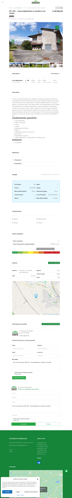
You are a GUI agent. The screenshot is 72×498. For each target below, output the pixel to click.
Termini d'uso (17, 373)
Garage (16, 222)
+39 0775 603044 (25, 332)
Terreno (40, 222)
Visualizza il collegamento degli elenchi (50, 323)
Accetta (7, 492)
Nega (18, 492)
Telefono (39, 344)
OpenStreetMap (51, 313)
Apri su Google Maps (54, 262)
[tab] (57, 27)
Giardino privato (42, 218)
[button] (37, 479)
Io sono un (40, 351)
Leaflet (45, 313)
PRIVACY (22, 495)
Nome (13, 344)
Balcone (16, 218)
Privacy (11, 448)
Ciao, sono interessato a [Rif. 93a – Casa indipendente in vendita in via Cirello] (36, 365)
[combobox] (48, 354)
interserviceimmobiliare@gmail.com (19, 444)
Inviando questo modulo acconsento (36, 372)
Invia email (23, 423)
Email (13, 351)
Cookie (10, 450)
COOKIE (18, 495)
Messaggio (15, 358)
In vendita (12, 16)
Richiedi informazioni (19, 377)
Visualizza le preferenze (31, 492)
